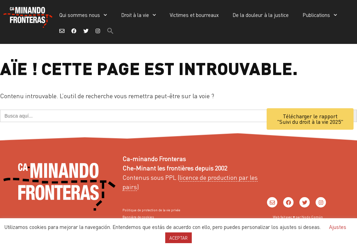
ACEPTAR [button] (178, 238)
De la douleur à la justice (260, 14)
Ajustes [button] (337, 226)
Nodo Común (312, 217)
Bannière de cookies (138, 217)
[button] (110, 31)
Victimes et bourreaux (194, 14)
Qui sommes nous (83, 15)
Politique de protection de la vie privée (151, 210)
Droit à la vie (138, 15)
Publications (320, 15)
